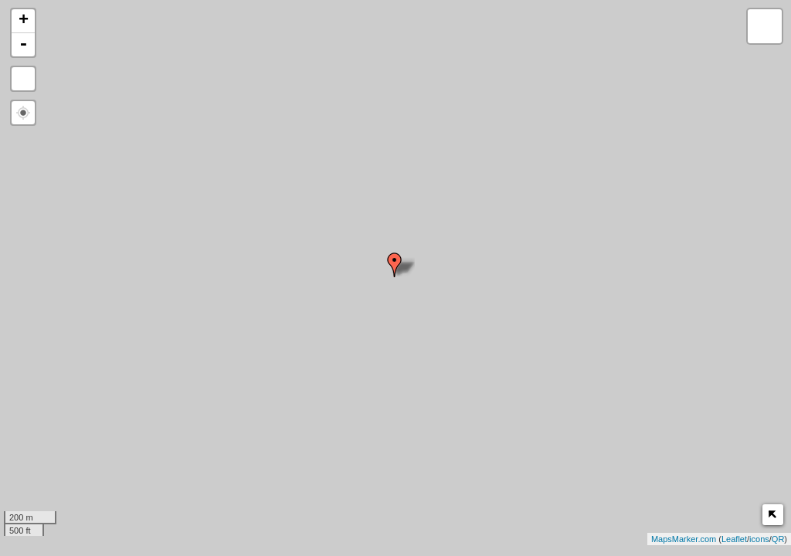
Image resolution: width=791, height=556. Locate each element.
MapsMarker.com (683, 539)
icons (759, 539)
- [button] (23, 44)
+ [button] (24, 20)
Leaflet (734, 539)
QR (778, 539)
